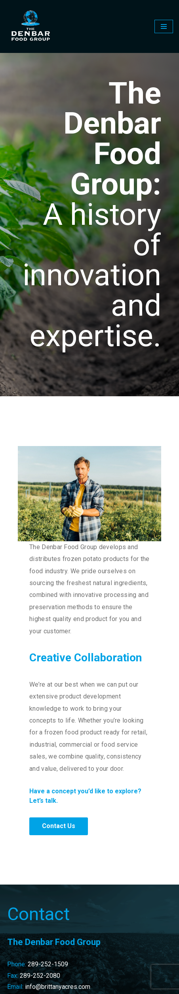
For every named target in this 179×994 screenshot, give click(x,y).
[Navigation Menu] (163, 26)
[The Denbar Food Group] (29, 26)
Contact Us (58, 826)
